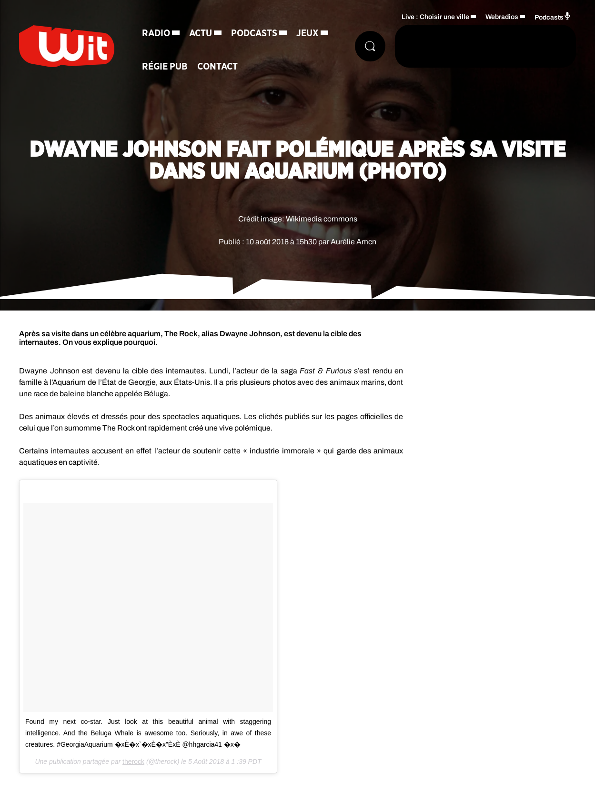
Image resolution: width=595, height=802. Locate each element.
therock (133, 761)
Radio (156, 33)
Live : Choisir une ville (435, 16)
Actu (200, 33)
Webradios (501, 16)
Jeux (307, 33)
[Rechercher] (370, 46)
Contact (217, 66)
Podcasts (254, 33)
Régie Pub (165, 66)
